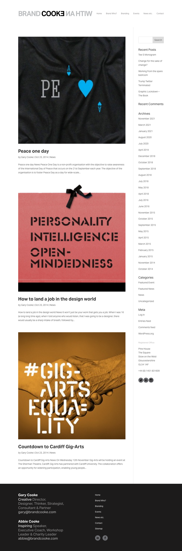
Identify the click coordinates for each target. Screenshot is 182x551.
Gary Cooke (27, 157)
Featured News (146, 288)
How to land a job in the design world (57, 299)
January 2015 (145, 256)
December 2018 (146, 156)
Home (99, 13)
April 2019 (143, 149)
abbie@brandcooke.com (38, 538)
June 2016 (143, 206)
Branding (125, 13)
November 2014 (146, 262)
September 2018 (147, 168)
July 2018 (143, 181)
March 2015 (144, 243)
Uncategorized (146, 301)
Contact (160, 13)
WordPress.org (146, 333)
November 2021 (146, 118)
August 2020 (145, 137)
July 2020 (143, 143)
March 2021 (144, 124)
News (53, 157)
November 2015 (146, 212)
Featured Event (146, 282)
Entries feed (144, 321)
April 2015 (143, 237)
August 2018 (145, 174)
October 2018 (145, 162)
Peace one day (33, 151)
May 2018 (143, 187)
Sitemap (98, 529)
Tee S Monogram (147, 54)
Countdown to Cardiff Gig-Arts (51, 447)
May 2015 (143, 231)
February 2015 (146, 250)
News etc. (147, 13)
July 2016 (143, 200)
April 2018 (143, 193)
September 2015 (147, 225)
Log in (141, 314)
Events (136, 13)
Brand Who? (111, 13)
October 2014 (145, 268)
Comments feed (146, 327)
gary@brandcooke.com (37, 512)
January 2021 (145, 131)
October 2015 (145, 218)
